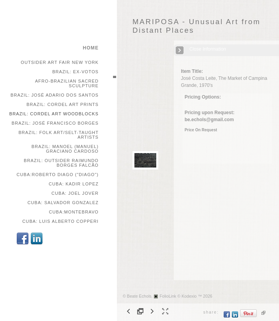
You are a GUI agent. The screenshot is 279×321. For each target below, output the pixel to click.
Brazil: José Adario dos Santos (55, 95)
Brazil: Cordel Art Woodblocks (54, 113)
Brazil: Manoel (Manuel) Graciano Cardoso (65, 148)
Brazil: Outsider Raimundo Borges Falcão (61, 163)
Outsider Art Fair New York (60, 62)
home (91, 48)
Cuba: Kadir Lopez (74, 184)
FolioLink (168, 296)
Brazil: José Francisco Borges (55, 123)
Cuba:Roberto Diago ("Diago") (57, 174)
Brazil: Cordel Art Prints (62, 104)
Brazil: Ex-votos (75, 71)
